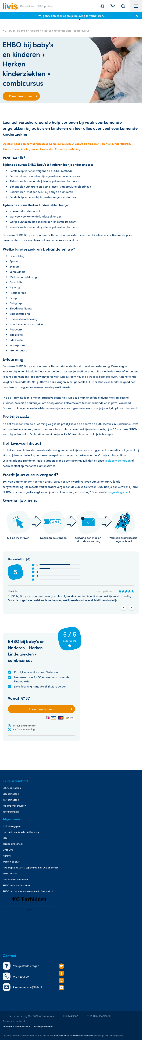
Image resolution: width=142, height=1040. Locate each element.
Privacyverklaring (44, 1026)
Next (131, 607)
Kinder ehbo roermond (15, 879)
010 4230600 (16, 976)
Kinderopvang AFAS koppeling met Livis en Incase (31, 867)
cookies (61, 16)
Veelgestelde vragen (21, 966)
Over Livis (8, 849)
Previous (123, 607)
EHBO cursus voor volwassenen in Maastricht (28, 891)
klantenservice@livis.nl (22, 987)
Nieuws (7, 855)
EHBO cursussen (12, 787)
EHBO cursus (10, 873)
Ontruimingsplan (12, 826)
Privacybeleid (60, 1035)
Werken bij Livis (11, 861)
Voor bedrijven (11, 811)
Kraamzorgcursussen (14, 805)
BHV (5, 837)
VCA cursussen (11, 799)
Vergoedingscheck (13, 843)
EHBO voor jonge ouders (16, 885)
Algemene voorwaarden (16, 1026)
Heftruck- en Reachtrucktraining (21, 832)
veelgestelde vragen (118, 460)
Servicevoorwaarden (83, 1035)
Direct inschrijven (21, 96)
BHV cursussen (11, 793)
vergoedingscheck (119, 492)
